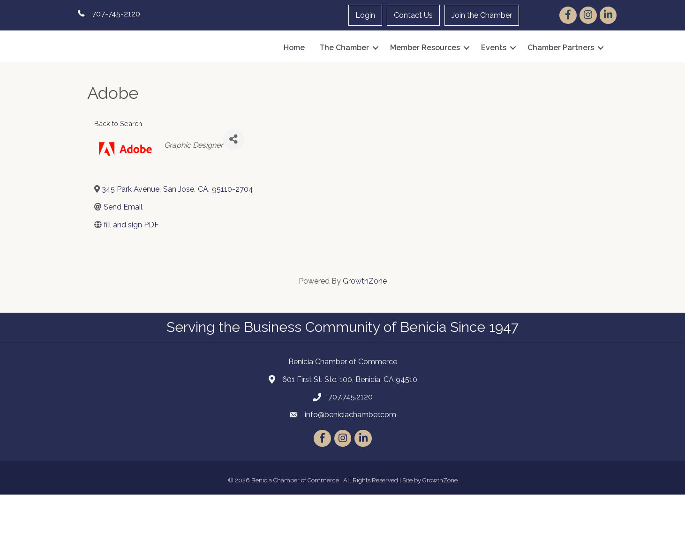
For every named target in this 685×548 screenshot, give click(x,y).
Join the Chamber (482, 15)
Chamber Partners (560, 74)
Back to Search (118, 177)
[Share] (233, 192)
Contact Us (413, 15)
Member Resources (425, 74)
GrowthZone (365, 334)
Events (493, 74)
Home (294, 74)
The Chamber (344, 74)
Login (365, 15)
